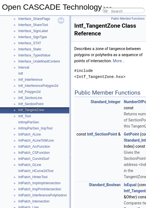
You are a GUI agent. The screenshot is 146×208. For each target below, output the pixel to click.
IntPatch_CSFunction (34, 153)
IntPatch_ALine (29, 134)
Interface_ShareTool (33, 25)
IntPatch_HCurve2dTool (35, 171)
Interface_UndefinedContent (39, 61)
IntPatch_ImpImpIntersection (39, 183)
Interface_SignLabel (33, 31)
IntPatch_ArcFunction (34, 147)
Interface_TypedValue (34, 55)
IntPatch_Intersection (34, 201)
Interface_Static (29, 49)
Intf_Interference (30, 80)
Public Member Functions (128, 18)
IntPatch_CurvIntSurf (33, 159)
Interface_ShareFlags (34, 19)
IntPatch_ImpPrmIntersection (39, 189)
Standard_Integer (106, 102)
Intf (20, 74)
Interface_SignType (32, 37)
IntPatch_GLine (29, 165)
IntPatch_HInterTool (32, 177)
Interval (23, 67)
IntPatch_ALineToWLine (36, 140)
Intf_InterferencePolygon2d (38, 86)
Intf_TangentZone (31, 110)
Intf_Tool (24, 116)
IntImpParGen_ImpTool (35, 128)
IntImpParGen (28, 122)
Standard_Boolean (105, 185)
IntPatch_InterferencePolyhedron (42, 195)
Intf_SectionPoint (30, 104)
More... (119, 61)
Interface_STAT (29, 43)
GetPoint (131, 134)
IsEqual (130, 185)
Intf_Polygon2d (29, 92)
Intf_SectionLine (30, 98)
